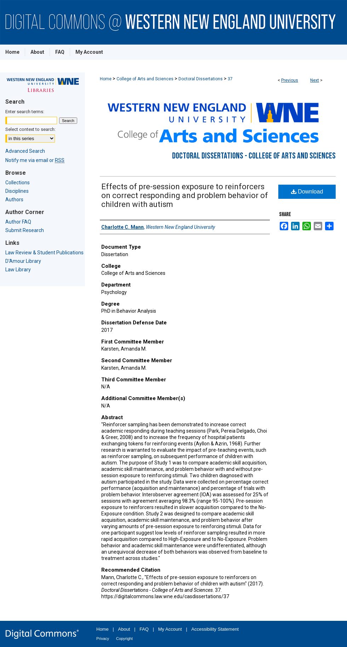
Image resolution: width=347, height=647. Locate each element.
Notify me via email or (34, 160)
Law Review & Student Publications (44, 252)
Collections (17, 182)
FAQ (144, 629)
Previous (289, 80)
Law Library (18, 269)
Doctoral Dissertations (200, 78)
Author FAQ (18, 222)
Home (106, 78)
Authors (14, 199)
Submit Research (24, 230)
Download (307, 192)
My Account (170, 629)
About (124, 629)
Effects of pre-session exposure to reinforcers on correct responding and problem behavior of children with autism (184, 195)
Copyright (124, 638)
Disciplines (17, 191)
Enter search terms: (24, 111)
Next (314, 80)
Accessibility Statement (215, 629)
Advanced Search (25, 151)
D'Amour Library (23, 261)
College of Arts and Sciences (145, 78)
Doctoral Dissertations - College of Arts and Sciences (254, 156)
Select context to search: (30, 129)
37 (230, 78)
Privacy (102, 638)
